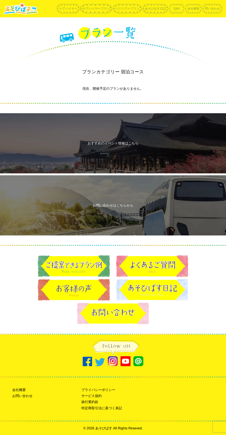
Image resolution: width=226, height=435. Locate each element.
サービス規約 (91, 396)
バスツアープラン (127, 8)
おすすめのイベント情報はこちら (113, 143)
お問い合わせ (22, 396)
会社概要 (193, 8)
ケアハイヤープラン (96, 8)
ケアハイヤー (68, 8)
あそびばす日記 (155, 8)
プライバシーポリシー (98, 390)
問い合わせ (212, 8)
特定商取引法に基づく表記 (101, 408)
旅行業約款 (89, 402)
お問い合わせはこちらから (113, 205)
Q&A (176, 8)
